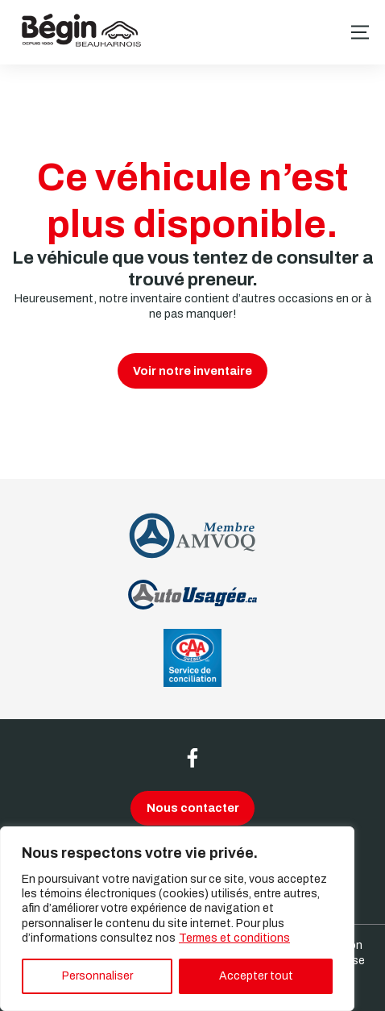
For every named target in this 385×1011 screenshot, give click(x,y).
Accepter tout (256, 976)
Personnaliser (97, 976)
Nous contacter (193, 807)
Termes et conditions (234, 938)
